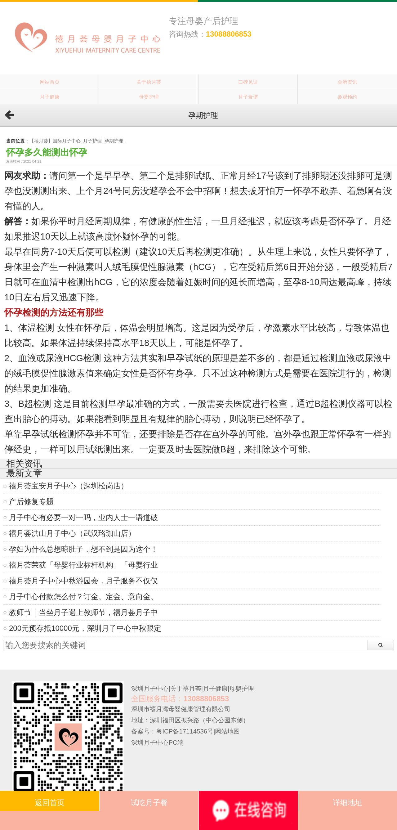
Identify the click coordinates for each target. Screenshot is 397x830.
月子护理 (92, 140)
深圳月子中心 (149, 688)
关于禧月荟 (148, 82)
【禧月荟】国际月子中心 (55, 140)
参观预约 (347, 97)
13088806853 (229, 34)
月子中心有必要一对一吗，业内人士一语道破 (83, 517)
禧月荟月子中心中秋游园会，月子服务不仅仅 (83, 581)
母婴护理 (149, 97)
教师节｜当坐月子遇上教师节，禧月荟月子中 (83, 612)
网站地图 (227, 731)
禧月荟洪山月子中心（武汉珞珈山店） (72, 533)
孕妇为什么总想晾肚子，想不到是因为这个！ (83, 549)
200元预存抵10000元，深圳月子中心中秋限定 (85, 628)
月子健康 (50, 97)
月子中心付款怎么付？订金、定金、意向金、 (83, 596)
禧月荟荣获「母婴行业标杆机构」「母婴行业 (83, 565)
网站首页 (50, 82)
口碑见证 (248, 82)
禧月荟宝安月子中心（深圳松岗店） (68, 486)
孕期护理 (114, 140)
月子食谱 (248, 97)
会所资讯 (347, 82)
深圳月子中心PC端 (157, 742)
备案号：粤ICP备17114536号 (172, 731)
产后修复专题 (31, 501)
